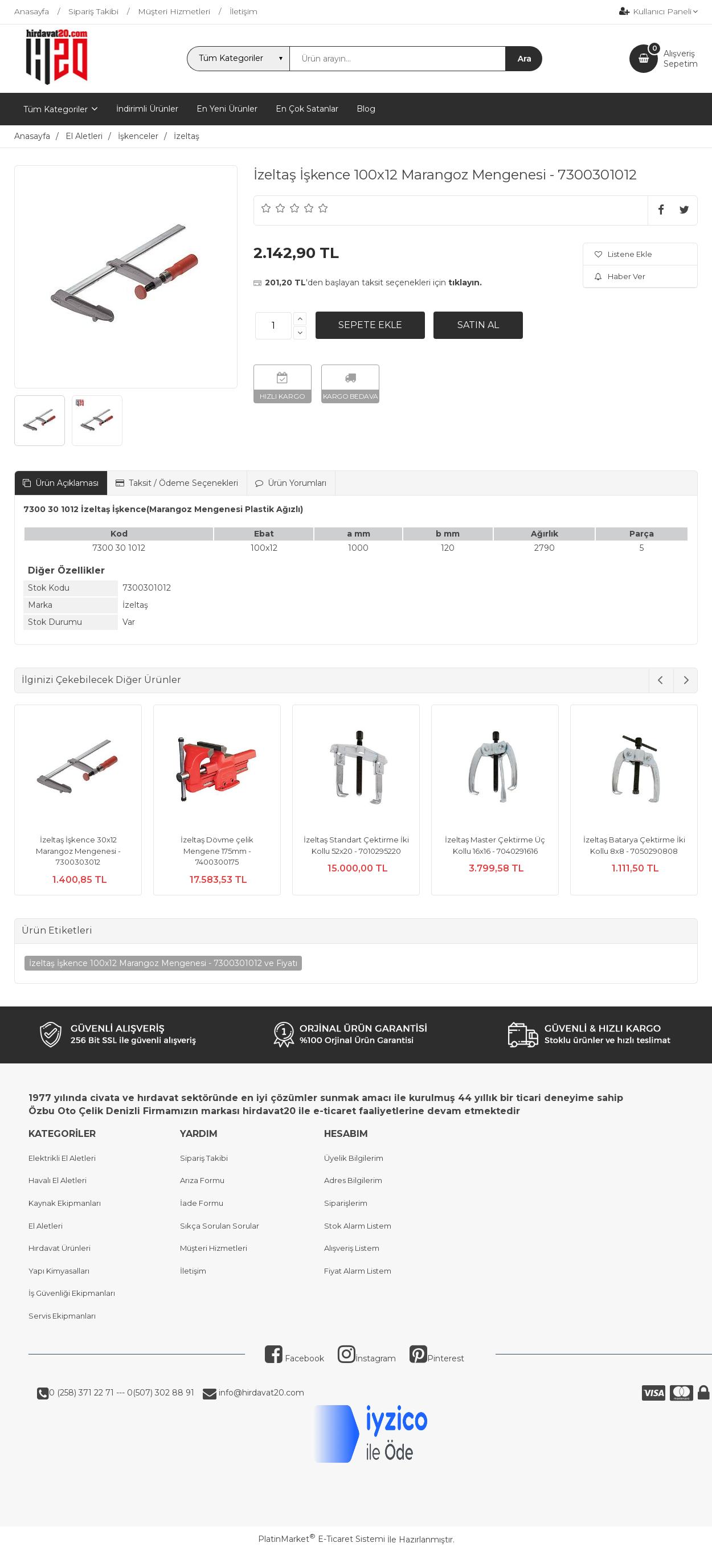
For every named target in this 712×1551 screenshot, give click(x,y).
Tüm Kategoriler (55, 109)
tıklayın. (465, 282)
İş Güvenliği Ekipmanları (71, 1293)
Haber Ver (620, 276)
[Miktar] (273, 325)
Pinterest (437, 1358)
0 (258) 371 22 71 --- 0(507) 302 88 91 (121, 1393)
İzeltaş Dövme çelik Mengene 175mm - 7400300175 (217, 850)
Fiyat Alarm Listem (357, 1270)
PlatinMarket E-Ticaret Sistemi (321, 1539)
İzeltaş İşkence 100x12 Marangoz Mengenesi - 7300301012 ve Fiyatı (163, 963)
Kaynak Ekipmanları (64, 1203)
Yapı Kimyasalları (58, 1270)
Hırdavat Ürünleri (59, 1248)
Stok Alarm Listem (357, 1225)
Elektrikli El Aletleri (62, 1158)
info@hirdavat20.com (260, 1393)
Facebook (294, 1358)
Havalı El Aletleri (57, 1180)
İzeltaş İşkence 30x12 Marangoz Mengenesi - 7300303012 (78, 850)
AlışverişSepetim (681, 58)
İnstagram (367, 1358)
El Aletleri (45, 1225)
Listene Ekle (623, 254)
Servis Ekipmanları (62, 1315)
